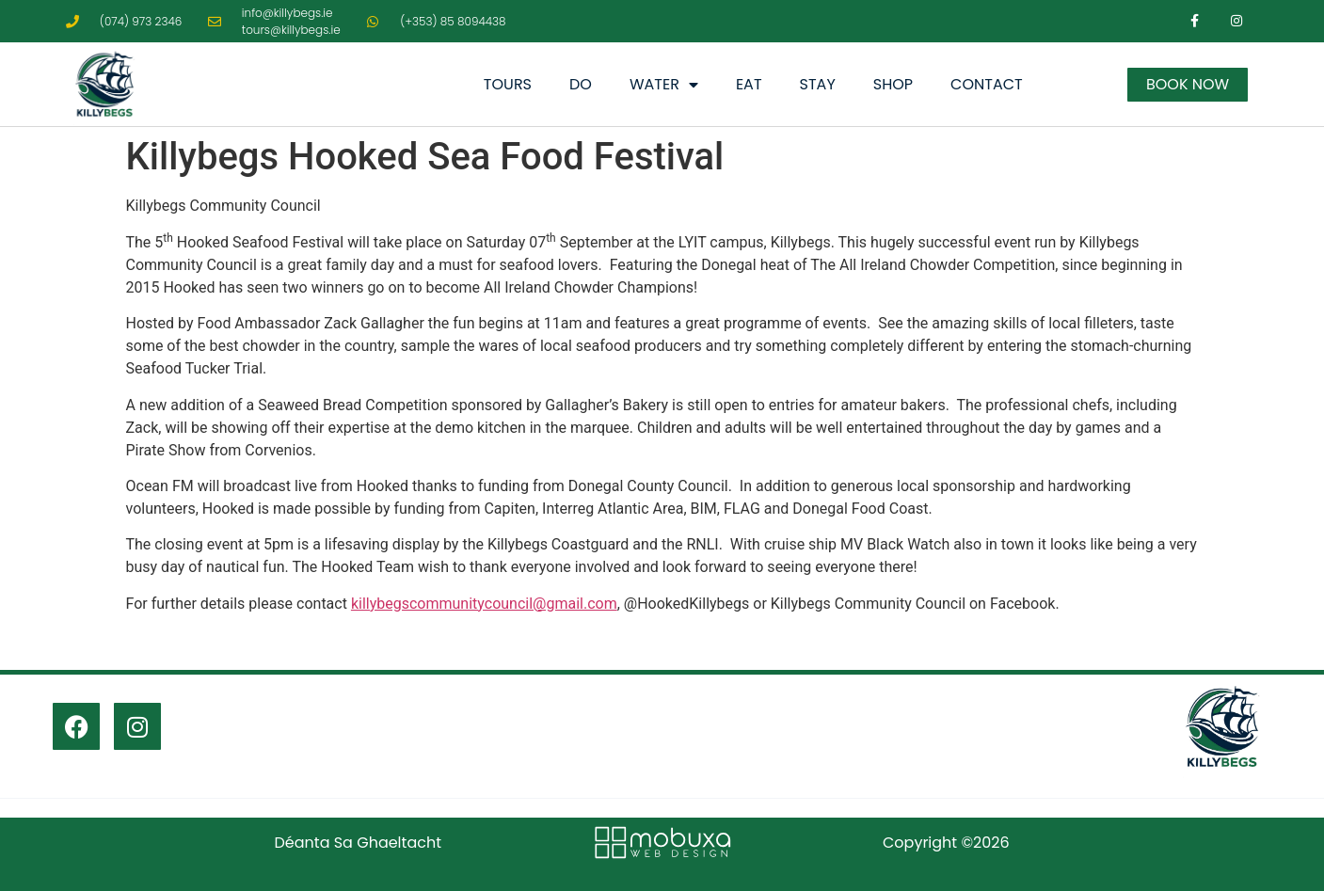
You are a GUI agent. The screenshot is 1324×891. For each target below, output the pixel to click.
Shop (893, 84)
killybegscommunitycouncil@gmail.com (484, 604)
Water (664, 85)
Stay (818, 84)
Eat (749, 84)
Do (580, 84)
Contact (986, 84)
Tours (508, 84)
